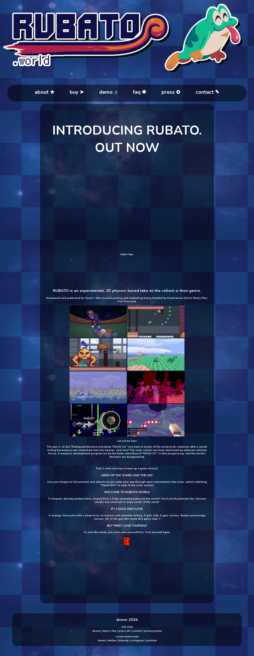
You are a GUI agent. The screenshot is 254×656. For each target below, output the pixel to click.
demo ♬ (108, 92)
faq (114, 630)
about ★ (45, 92)
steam (101, 640)
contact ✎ (207, 92)
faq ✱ (139, 92)
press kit (124, 630)
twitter (112, 640)
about (96, 630)
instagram (137, 640)
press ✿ (170, 92)
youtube (151, 640)
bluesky (123, 640)
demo (106, 630)
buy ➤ (77, 92)
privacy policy (153, 630)
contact (137, 630)
